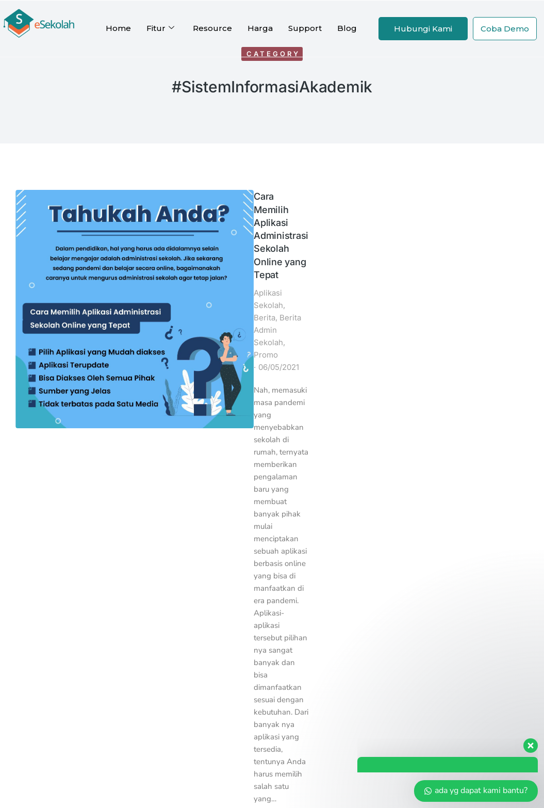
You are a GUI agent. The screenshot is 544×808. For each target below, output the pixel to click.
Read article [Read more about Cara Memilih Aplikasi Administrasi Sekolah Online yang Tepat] (116, 432)
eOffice (153, 551)
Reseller (246, 644)
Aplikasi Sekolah (121, 230)
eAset (149, 564)
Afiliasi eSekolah (262, 630)
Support (305, 28)
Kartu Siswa (162, 538)
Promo (137, 242)
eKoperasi (158, 604)
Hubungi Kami (423, 29)
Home (118, 28)
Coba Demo (505, 29)
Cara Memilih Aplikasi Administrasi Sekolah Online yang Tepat (173, 204)
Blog (347, 28)
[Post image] (45, 220)
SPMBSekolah (167, 590)
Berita (166, 230)
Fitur (160, 28)
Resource (212, 28)
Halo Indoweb (365, 564)
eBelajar (155, 617)
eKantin (154, 578)
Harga (260, 28)
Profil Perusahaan (175, 656)
